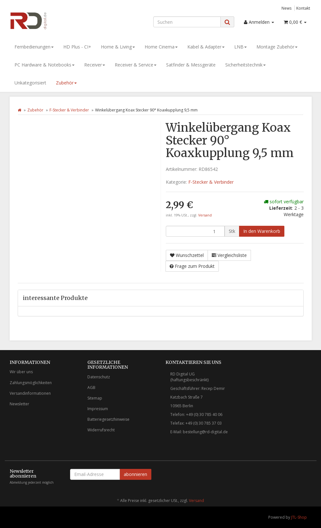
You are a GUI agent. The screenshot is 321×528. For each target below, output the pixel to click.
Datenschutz (98, 377)
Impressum (97, 408)
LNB (240, 47)
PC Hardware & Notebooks (44, 65)
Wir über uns (21, 371)
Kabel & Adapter (206, 47)
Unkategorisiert (30, 83)
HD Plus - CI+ (77, 47)
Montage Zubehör (277, 47)
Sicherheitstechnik (245, 65)
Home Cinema (161, 47)
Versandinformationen (30, 393)
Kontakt (303, 8)
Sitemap (94, 398)
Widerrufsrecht (101, 430)
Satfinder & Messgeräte (191, 65)
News (286, 8)
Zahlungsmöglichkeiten (31, 382)
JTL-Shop (299, 517)
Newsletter (19, 404)
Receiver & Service (135, 65)
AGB (91, 387)
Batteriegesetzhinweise (108, 419)
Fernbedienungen (34, 47)
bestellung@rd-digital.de (205, 432)
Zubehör (66, 83)
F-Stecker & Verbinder (69, 110)
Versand (205, 215)
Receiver (94, 65)
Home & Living (118, 47)
